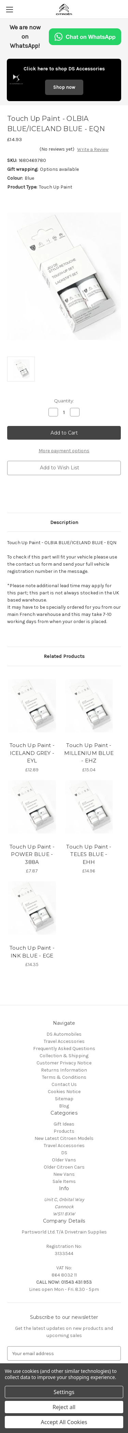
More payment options (64, 451)
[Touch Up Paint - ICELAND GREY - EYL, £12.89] (32, 705)
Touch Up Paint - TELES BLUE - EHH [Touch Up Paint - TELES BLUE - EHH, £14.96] (88, 854)
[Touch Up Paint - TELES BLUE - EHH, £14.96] (89, 806)
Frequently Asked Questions (64, 1048)
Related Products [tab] (64, 656)
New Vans (64, 1174)
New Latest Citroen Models (64, 1138)
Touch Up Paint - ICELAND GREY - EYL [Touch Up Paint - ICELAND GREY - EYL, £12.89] (32, 753)
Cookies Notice (64, 1091)
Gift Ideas (64, 1124)
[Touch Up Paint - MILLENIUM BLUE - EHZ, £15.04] (89, 705)
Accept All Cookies (64, 1422)
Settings (64, 1392)
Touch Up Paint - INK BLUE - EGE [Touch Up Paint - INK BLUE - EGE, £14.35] (32, 952)
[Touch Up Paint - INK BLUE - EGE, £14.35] (32, 908)
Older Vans (64, 1160)
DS (64, 1153)
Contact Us (64, 1084)
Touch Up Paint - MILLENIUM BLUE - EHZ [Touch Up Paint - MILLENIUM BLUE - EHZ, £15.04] (89, 753)
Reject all (64, 1407)
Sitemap (64, 1099)
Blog (64, 1106)
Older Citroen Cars (64, 1167)
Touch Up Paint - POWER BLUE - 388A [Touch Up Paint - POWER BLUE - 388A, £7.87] (32, 854)
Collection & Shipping (64, 1056)
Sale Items (64, 1181)
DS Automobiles (64, 1034)
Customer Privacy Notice (64, 1063)
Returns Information (64, 1070)
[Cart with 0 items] (124, 9)
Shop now (64, 87)
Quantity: (64, 400)
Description (64, 522)
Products (64, 1131)
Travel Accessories (64, 1041)
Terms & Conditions (64, 1077)
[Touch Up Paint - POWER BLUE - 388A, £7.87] (32, 806)
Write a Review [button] (93, 149)
